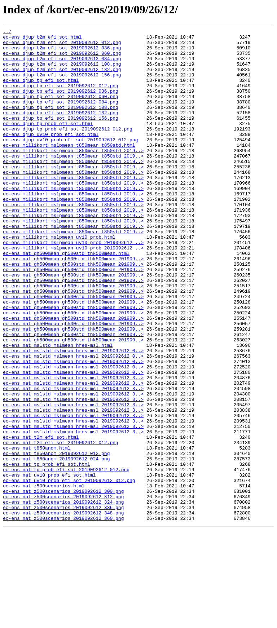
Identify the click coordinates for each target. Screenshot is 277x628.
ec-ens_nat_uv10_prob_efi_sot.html (49, 564)
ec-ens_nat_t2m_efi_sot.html (41, 519)
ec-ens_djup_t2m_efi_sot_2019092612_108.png (62, 71)
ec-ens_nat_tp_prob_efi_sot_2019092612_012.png (66, 558)
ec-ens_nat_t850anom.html (36, 532)
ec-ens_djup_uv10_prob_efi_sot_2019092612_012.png (70, 162)
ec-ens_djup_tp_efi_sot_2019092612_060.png (60, 110)
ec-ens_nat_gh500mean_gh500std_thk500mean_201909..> (73, 305)
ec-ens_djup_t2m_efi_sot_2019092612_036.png (62, 52)
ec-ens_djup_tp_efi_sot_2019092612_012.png (60, 97)
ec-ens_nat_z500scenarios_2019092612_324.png (63, 597)
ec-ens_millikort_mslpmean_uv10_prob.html (59, 279)
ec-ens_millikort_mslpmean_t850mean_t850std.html (69, 168)
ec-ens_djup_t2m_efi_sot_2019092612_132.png (62, 78)
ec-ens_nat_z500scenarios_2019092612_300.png (63, 584)
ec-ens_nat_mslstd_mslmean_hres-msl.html (58, 409)
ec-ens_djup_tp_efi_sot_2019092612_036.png (60, 104)
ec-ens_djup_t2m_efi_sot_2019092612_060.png (62, 58)
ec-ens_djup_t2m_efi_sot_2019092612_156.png (62, 84)
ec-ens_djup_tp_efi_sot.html (41, 91)
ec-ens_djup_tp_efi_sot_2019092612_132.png (60, 130)
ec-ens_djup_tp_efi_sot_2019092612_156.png (60, 136)
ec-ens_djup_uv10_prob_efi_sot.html (50, 155)
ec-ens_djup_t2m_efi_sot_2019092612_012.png (62, 45)
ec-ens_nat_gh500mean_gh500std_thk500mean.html (66, 298)
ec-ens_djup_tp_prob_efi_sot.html (48, 143)
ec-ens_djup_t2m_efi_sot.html (42, 39)
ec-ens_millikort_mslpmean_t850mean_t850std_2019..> (73, 175)
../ (7, 32)
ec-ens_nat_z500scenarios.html (43, 577)
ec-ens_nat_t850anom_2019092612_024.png (56, 545)
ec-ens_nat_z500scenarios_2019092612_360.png (63, 616)
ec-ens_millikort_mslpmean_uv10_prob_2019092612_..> (73, 285)
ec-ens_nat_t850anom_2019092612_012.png (56, 538)
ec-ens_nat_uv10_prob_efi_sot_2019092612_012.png (69, 571)
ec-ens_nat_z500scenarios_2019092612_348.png (63, 610)
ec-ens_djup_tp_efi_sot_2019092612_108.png (60, 123)
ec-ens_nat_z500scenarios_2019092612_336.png (63, 603)
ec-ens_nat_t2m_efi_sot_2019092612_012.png (60, 525)
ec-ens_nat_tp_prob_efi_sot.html (46, 551)
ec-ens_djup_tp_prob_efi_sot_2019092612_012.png (67, 149)
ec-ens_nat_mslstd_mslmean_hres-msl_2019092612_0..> (73, 415)
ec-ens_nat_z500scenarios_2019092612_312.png (63, 590)
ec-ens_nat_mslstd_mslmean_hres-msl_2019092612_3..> (73, 448)
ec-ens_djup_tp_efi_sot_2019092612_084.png (60, 117)
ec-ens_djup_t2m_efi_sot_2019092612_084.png (62, 65)
